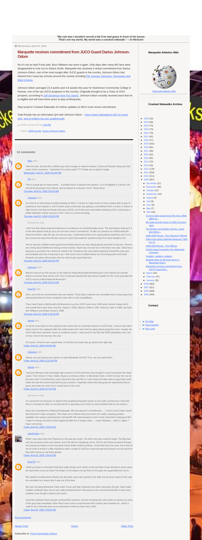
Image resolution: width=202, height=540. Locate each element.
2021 (146, 136)
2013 (146, 165)
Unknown (32, 198)
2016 (146, 154)
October (150, 190)
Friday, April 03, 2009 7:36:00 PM (40, 455)
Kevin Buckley (152, 325)
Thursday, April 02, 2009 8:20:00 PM (41, 261)
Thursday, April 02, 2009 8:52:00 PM (41, 282)
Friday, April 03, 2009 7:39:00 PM (40, 510)
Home (74, 526)
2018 (146, 147)
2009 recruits (34, 131)
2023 (146, 129)
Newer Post (21, 526)
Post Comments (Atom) (44, 533)
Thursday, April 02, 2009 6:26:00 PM (41, 216)
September (152, 194)
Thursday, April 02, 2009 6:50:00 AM (41, 191)
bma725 (32, 289)
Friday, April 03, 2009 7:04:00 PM (40, 427)
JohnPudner (33, 433)
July (148, 201)
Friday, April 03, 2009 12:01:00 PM (40, 360)
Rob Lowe (150, 328)
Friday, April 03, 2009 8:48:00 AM (40, 345)
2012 (146, 169)
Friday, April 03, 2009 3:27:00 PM (40, 389)
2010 (146, 176)
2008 (146, 284)
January (150, 280)
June (149, 205)
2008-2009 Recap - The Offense (161, 246)
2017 (146, 151)
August (150, 198)
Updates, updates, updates (159, 256)
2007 (146, 287)
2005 (146, 294)
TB (29, 179)
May (148, 208)
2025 (146, 122)
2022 (146, 133)
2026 (146, 118)
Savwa (31, 320)
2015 (146, 158)
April (148, 212)
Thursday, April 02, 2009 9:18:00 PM (41, 314)
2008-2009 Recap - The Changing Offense (166, 235)
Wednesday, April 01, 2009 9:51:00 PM (42, 173)
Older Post (127, 526)
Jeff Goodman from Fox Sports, (61, 95)
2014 (146, 161)
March (149, 273)
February (151, 276)
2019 (146, 143)
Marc (30, 161)
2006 (146, 291)
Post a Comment (23, 517)
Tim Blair (149, 321)
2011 (146, 172)
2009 (146, 179)
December (151, 183)
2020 (146, 140)
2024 (146, 125)
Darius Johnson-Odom (54, 131)
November (151, 187)
